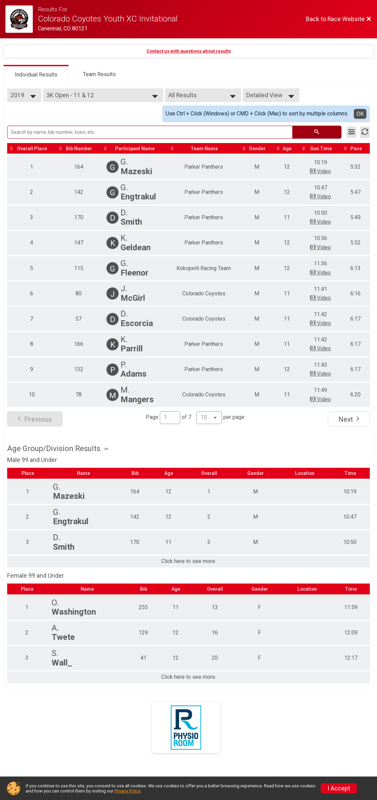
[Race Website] (21, 19)
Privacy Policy (127, 791)
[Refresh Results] (365, 132)
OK (360, 114)
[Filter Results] (352, 132)
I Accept (338, 788)
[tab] (36, 74)
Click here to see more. (188, 562)
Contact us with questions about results (188, 51)
